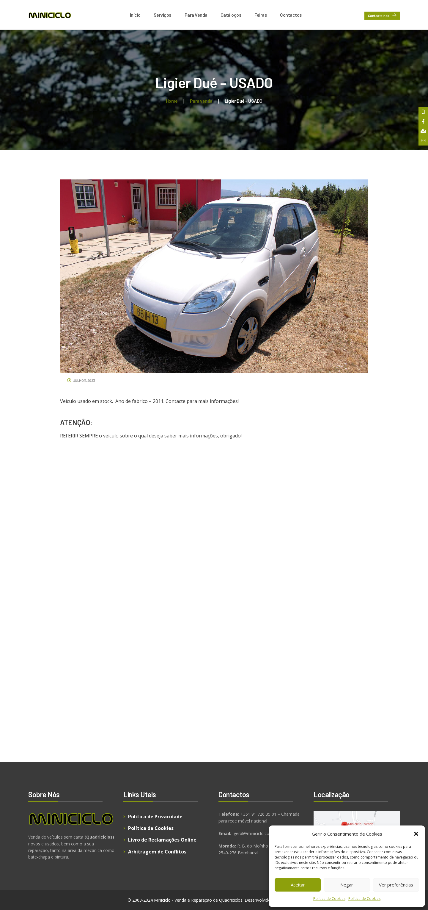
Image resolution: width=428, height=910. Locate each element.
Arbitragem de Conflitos (157, 851)
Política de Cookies (329, 898)
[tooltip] (423, 112)
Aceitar (298, 885)
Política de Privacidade (155, 816)
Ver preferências (396, 885)
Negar (346, 885)
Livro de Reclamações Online (162, 839)
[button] (416, 834)
